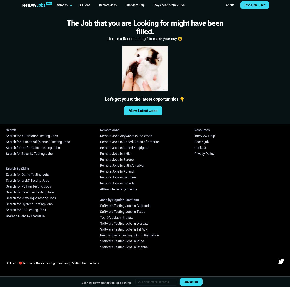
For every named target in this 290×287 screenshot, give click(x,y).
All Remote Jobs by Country (118, 189)
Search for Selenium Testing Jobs (30, 192)
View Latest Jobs (143, 111)
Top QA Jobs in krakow (116, 217)
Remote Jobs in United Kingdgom (124, 148)
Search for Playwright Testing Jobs (31, 198)
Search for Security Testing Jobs (29, 154)
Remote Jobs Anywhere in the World (126, 136)
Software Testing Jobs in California (125, 206)
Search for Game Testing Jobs (28, 174)
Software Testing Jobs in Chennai (124, 247)
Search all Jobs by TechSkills (25, 216)
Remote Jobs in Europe (117, 159)
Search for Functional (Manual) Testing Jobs (38, 142)
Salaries (62, 5)
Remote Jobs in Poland (117, 171)
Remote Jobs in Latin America (122, 165)
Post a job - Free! (255, 5)
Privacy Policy (204, 154)
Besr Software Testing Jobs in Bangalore (129, 235)
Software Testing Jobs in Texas (122, 212)
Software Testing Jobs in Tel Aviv (124, 229)
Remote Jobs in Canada (117, 183)
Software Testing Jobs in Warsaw (124, 223)
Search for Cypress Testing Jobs (29, 204)
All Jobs (85, 5)
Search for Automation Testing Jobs (32, 136)
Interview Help (135, 5)
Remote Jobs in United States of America (129, 142)
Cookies (200, 148)
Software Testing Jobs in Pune (122, 241)
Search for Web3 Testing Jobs (27, 180)
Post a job (201, 142)
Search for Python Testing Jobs (28, 186)
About (230, 5)
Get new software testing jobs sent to (106, 283)
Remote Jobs (108, 5)
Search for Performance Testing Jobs (33, 148)
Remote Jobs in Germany (118, 177)
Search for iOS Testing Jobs (26, 210)
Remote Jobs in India (115, 154)
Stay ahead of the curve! (170, 5)
